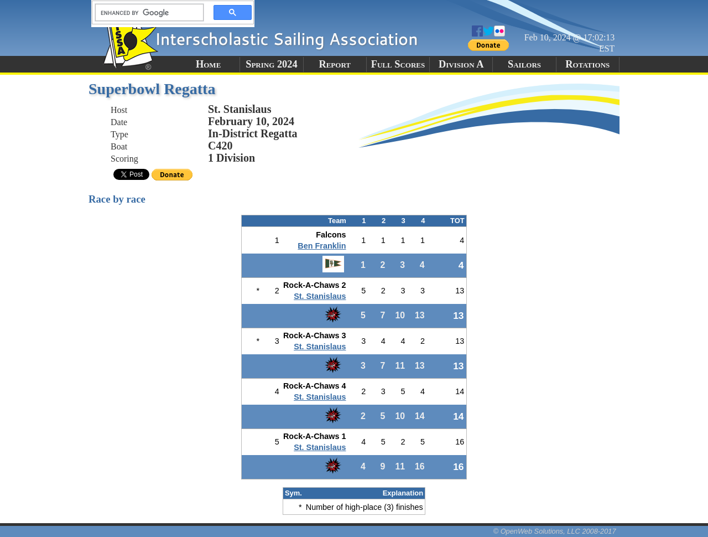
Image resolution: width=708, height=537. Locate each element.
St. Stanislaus (320, 296)
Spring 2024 (272, 64)
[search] (146, 13)
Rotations (587, 64)
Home (208, 64)
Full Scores (398, 64)
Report (335, 64)
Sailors (524, 64)
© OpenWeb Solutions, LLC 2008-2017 (554, 531)
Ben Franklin (322, 245)
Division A (461, 64)
